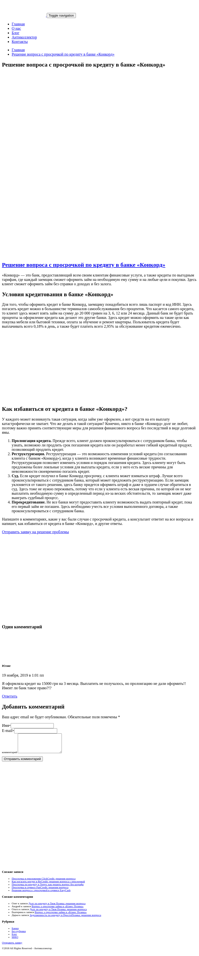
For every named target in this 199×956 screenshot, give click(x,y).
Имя (6, 725)
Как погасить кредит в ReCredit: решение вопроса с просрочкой (48, 885)
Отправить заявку (12, 946)
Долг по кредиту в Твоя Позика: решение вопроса (57, 907)
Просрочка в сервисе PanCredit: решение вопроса (40, 890)
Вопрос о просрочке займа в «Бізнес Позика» (58, 909)
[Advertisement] (99, 116)
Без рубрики (19, 934)
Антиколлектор (24, 37)
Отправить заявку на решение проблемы (35, 532)
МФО (15, 940)
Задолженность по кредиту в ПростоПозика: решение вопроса (65, 918)
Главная (18, 24)
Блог (15, 33)
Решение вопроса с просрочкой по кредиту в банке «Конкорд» (63, 54)
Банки (15, 931)
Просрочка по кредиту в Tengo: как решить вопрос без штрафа (48, 888)
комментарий (9, 755)
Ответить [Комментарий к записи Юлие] (9, 696)
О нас (16, 28)
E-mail (8, 731)
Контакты (20, 41)
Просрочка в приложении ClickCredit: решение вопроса (43, 882)
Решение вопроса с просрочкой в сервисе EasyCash (41, 893)
